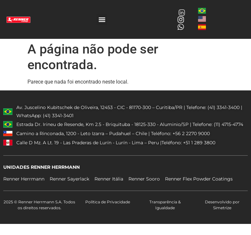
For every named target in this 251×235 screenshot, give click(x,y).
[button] (101, 19)
